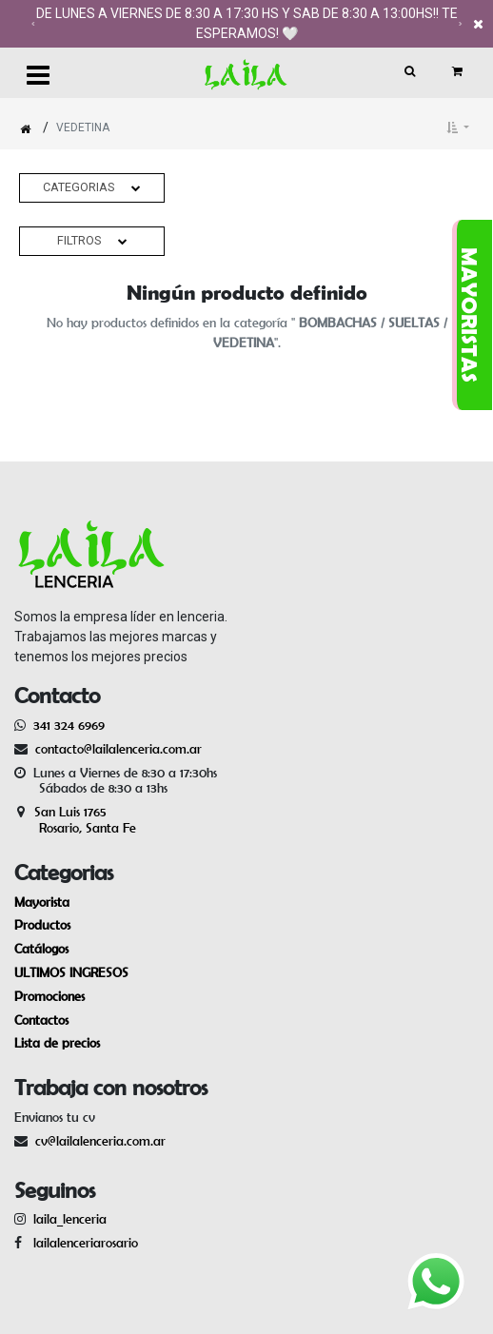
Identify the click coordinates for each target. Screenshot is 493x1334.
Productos (42, 924)
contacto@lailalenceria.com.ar (116, 748)
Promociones (49, 996)
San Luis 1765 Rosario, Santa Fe (75, 819)
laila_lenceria (70, 1218)
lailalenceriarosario (82, 1242)
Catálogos (41, 948)
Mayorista (41, 902)
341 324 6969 (69, 725)
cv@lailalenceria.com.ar (100, 1140)
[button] (458, 127)
